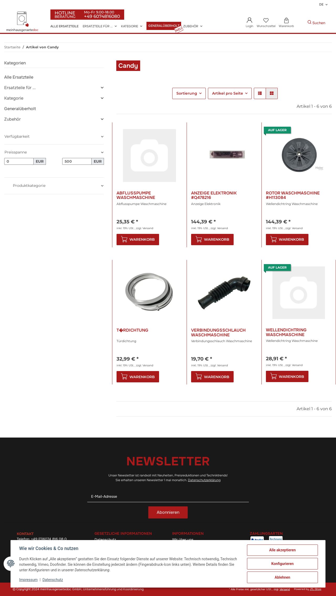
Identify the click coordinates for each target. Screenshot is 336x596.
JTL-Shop (315, 589)
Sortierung (186, 93)
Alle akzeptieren (282, 550)
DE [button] (321, 4)
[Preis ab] (19, 161)
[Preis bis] (77, 161)
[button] (249, 23)
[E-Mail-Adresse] (168, 496)
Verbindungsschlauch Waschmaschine (218, 332)
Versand (148, 228)
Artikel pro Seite (227, 93)
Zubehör (12, 119)
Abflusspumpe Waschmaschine (136, 195)
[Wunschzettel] (266, 23)
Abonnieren (168, 512)
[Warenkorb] (286, 23)
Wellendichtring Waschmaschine (286, 332)
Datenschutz (53, 580)
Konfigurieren (282, 564)
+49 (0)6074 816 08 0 (49, 539)
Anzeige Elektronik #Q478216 (214, 195)
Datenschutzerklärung (204, 480)
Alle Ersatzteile (18, 77)
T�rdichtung (132, 330)
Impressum (28, 580)
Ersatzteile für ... (20, 87)
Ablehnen (282, 577)
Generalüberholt (20, 108)
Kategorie (13, 98)
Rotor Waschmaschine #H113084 (293, 195)
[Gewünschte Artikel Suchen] (299, 23)
